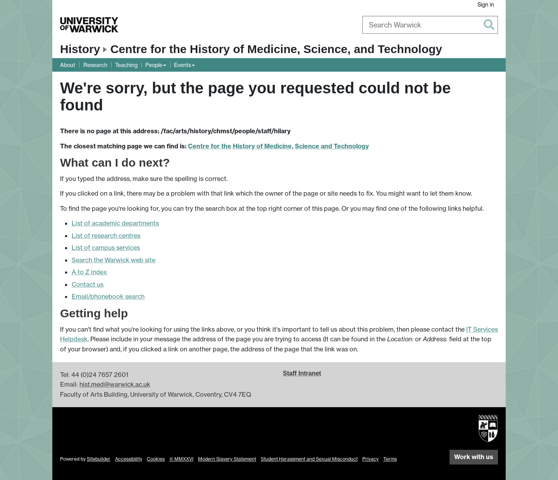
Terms (390, 459)
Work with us (473, 457)
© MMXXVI (181, 459)
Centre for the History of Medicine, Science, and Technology (276, 49)
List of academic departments (115, 223)
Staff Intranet (302, 373)
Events (182, 65)
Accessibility (128, 459)
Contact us (87, 284)
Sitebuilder (98, 459)
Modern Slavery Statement (227, 459)
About (67, 65)
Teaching (126, 65)
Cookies (156, 459)
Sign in (485, 4)
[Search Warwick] (430, 25)
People (153, 65)
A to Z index (89, 272)
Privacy (370, 459)
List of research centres (106, 235)
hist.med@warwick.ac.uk (114, 384)
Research (95, 65)
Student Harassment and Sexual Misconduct (309, 459)
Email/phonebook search (108, 296)
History (80, 49)
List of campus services (106, 247)
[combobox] (430, 25)
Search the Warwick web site (113, 260)
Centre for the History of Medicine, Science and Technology (278, 146)
